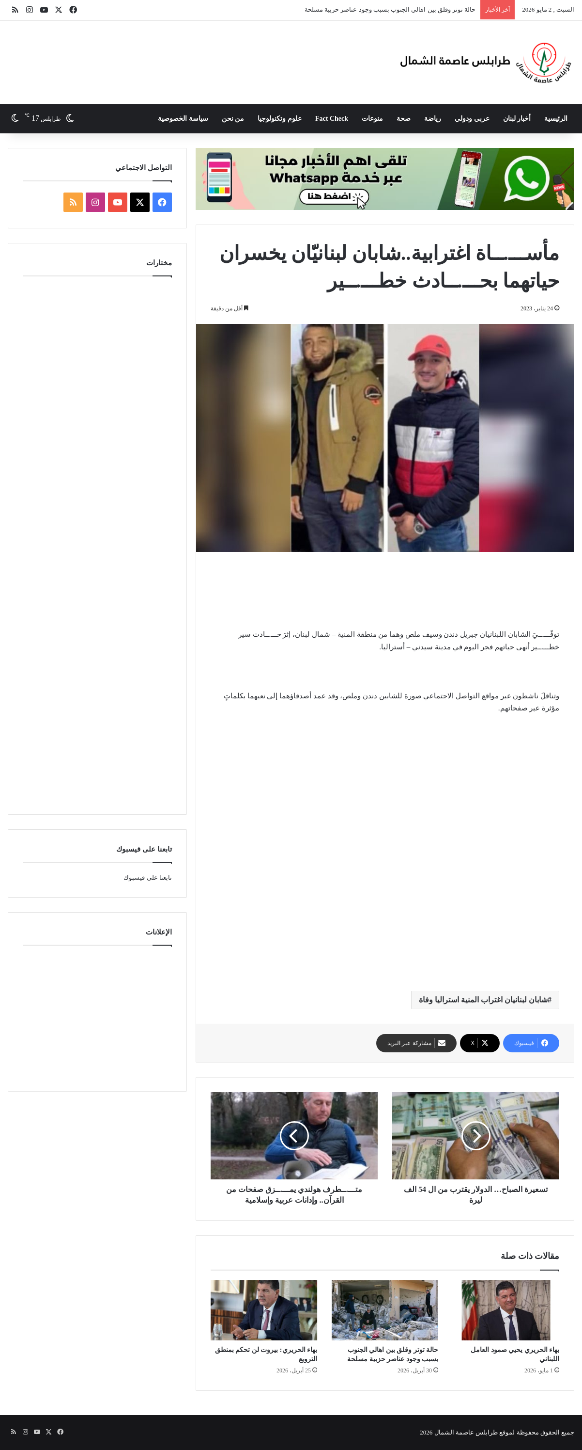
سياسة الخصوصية (183, 118)
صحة (404, 118)
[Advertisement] (204, 52)
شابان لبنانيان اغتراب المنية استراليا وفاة (483, 1000)
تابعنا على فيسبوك (147, 877)
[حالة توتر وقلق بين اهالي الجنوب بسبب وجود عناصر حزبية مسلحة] (385, 1310)
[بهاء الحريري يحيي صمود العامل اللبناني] (506, 1310)
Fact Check (331, 118)
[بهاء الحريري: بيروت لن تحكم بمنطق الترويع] (264, 1310)
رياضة (432, 118)
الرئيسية (555, 118)
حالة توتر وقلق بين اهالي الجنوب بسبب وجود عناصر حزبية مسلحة (390, 9)
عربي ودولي (472, 118)
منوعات (372, 118)
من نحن (233, 118)
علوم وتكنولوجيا (280, 118)
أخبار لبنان (517, 118)
